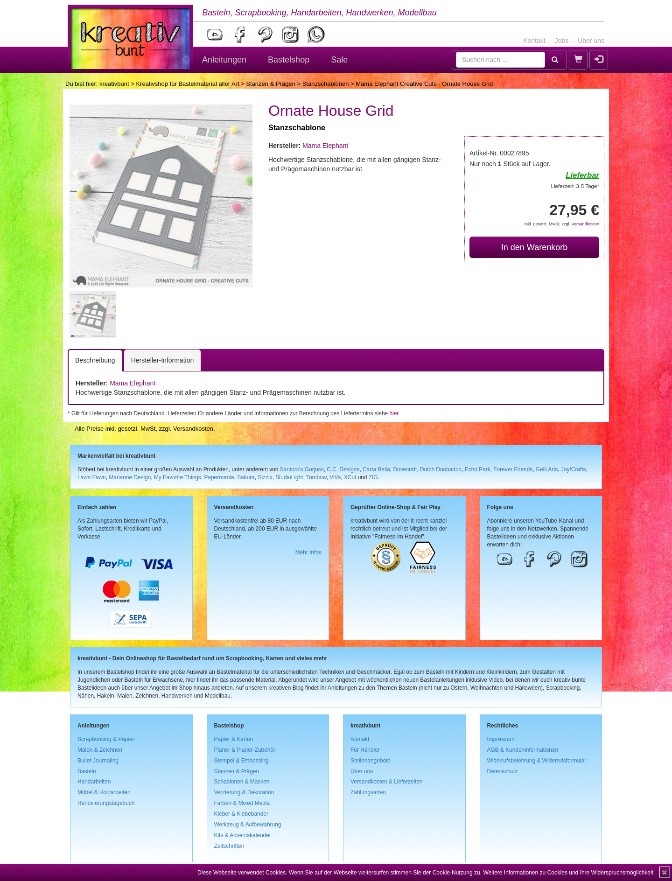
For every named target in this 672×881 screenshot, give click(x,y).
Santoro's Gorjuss (302, 469)
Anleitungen (224, 59)
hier (393, 413)
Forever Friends (512, 469)
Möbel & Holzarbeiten (104, 792)
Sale (339, 59)
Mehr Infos (308, 552)
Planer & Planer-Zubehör (245, 750)
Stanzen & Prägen (270, 83)
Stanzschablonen (325, 83)
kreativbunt (114, 83)
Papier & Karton (233, 739)
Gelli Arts (547, 469)
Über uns (591, 40)
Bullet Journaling (98, 760)
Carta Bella (376, 469)
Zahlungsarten (368, 792)
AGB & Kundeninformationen (523, 750)
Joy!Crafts (573, 469)
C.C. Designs (343, 469)
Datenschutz (502, 771)
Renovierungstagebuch (105, 803)
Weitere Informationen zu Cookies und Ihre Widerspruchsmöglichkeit (568, 872)
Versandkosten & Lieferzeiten (386, 781)
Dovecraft (405, 469)
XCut (350, 477)
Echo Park (477, 469)
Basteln (86, 771)
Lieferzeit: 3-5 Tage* (575, 186)
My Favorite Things (177, 477)
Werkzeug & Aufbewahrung (247, 824)
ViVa (335, 477)
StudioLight (289, 477)
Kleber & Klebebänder (241, 814)
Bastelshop (288, 59)
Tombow (316, 477)
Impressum (501, 739)
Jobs (562, 40)
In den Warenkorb (534, 247)
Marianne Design (130, 477)
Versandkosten (585, 224)
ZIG (373, 477)
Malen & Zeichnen (99, 750)
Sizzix (265, 477)
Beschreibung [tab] (95, 360)
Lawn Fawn (91, 477)
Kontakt (534, 40)
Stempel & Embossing (241, 760)
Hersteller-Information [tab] (162, 360)
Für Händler (365, 750)
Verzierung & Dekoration (244, 792)
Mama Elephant (325, 145)
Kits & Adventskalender (242, 835)
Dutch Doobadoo (441, 469)
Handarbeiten (94, 781)
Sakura (246, 477)
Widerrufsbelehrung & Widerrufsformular (537, 760)
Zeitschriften (229, 846)
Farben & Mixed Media (242, 803)
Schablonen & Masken (242, 781)
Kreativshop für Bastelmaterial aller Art (187, 83)
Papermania (219, 477)
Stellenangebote (370, 760)
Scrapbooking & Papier (105, 739)
